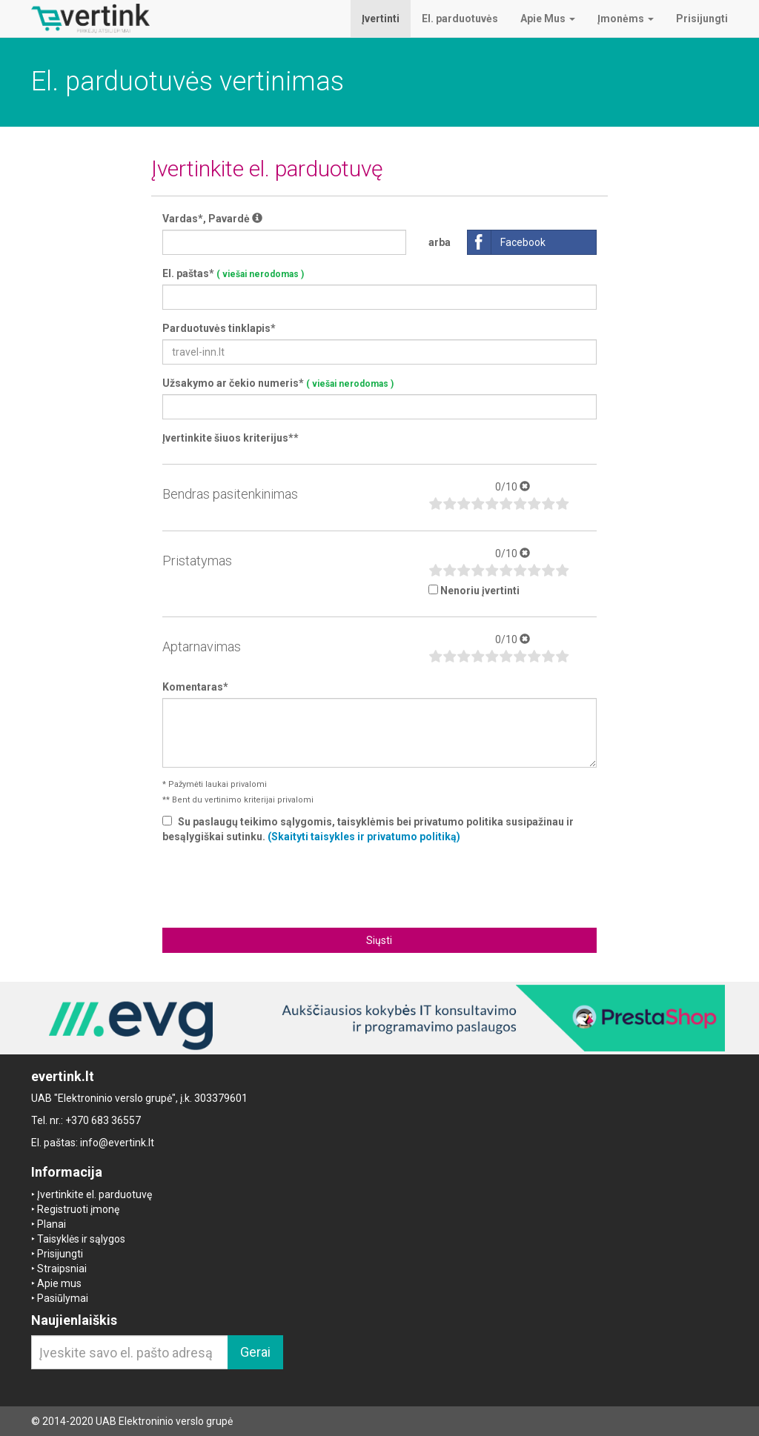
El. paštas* (233, 273)
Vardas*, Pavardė (212, 219)
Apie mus (59, 1283)
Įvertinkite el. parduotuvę (94, 1194)
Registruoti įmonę (78, 1209)
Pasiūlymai (62, 1298)
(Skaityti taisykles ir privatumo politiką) (364, 836)
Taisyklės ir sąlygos (81, 1239)
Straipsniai (62, 1268)
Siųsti (379, 940)
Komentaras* (195, 687)
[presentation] (379, 884)
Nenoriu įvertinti (480, 590)
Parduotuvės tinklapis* (219, 328)
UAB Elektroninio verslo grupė (164, 1421)
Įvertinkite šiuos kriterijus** (230, 438)
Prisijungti (60, 1254)
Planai (51, 1224)
